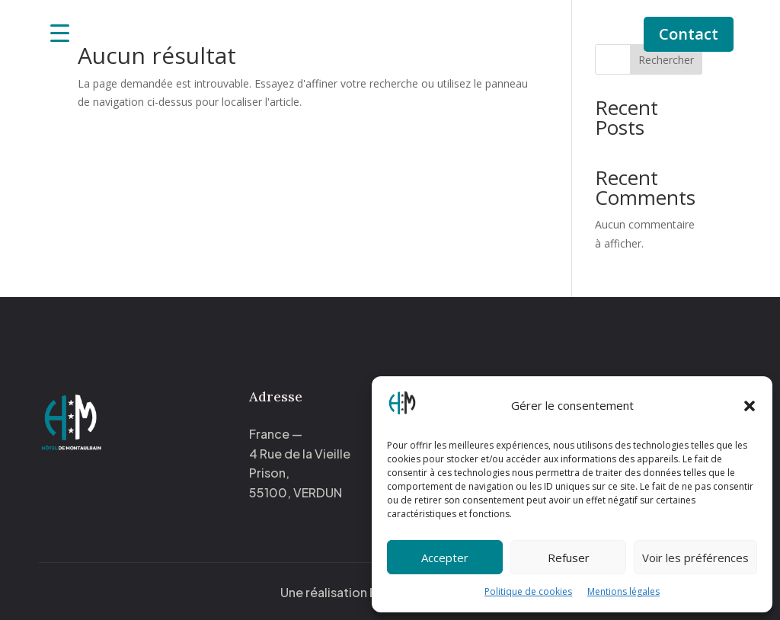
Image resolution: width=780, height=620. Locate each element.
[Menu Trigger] (60, 32)
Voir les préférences (695, 557)
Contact (688, 34)
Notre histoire (476, 24)
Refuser (569, 557)
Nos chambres (360, 24)
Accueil (281, 24)
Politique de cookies (528, 591)
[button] (749, 406)
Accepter (444, 557)
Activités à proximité (390, 47)
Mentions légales (623, 591)
